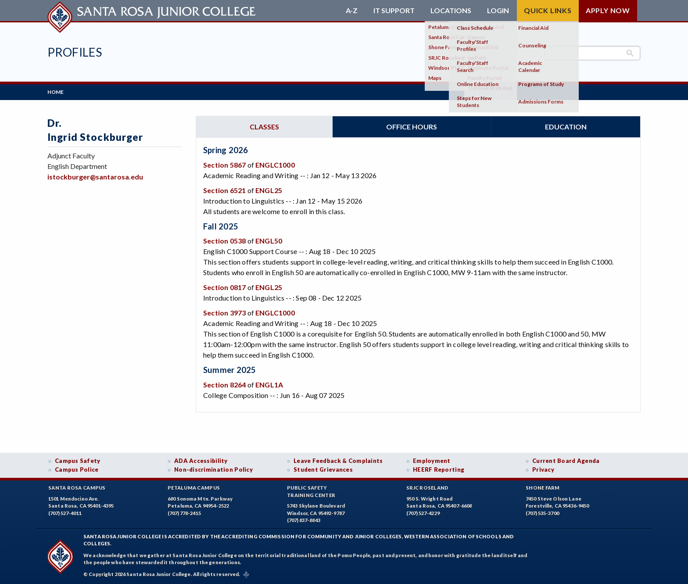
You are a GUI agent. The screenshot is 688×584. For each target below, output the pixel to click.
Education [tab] (566, 126)
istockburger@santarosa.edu (95, 176)
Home (55, 92)
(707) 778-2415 (184, 513)
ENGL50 (268, 240)
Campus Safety (77, 460)
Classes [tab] (264, 126)
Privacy (543, 469)
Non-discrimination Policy (213, 469)
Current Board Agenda (566, 460)
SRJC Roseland (427, 488)
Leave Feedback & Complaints (338, 460)
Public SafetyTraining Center (311, 491)
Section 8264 (224, 384)
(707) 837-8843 (303, 520)
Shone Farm (543, 488)
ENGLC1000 (275, 165)
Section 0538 (224, 240)
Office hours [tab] (411, 126)
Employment (432, 460)
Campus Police (77, 469)
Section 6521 (224, 190)
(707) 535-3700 (542, 513)
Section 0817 (224, 287)
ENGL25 (268, 190)
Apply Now (608, 10)
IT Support (394, 10)
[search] (592, 53)
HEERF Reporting (438, 469)
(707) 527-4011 (65, 513)
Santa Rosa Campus (77, 488)
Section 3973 (224, 312)
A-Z (352, 10)
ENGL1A (269, 384)
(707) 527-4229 (423, 513)
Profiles (74, 52)
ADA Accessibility (201, 460)
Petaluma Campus (194, 488)
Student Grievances (323, 469)
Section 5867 (224, 165)
